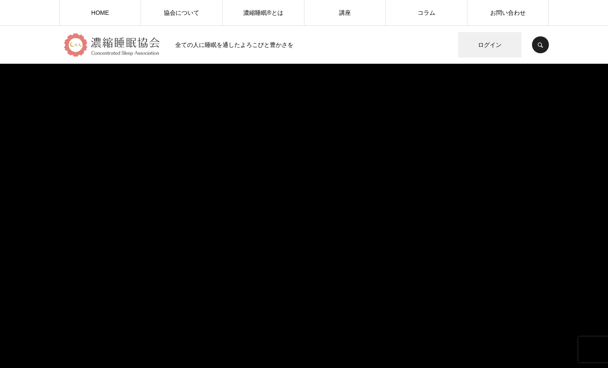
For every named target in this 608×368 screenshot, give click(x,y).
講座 (345, 12)
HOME (100, 12)
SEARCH (540, 44)
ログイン (490, 44)
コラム (426, 12)
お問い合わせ (508, 12)
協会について (181, 12)
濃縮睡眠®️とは (263, 12)
